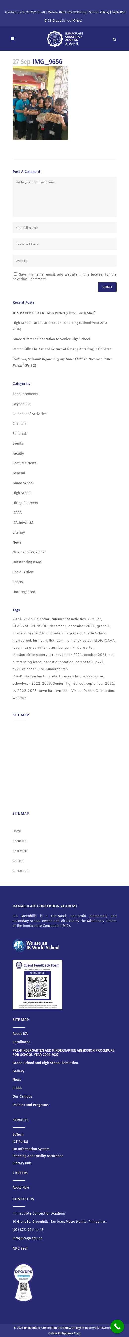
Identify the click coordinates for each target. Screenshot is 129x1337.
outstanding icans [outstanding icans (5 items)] (27, 662)
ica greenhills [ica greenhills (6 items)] (35, 647)
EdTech (18, 1134)
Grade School (23, 483)
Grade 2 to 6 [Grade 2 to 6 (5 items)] (38, 633)
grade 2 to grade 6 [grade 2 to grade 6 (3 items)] (66, 633)
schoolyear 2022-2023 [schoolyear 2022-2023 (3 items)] (32, 683)
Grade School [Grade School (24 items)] (95, 633)
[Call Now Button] (117, 1326)
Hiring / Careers (25, 503)
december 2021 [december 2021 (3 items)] (81, 626)
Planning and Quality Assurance (38, 1156)
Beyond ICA (21, 404)
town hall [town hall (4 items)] (46, 691)
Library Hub (22, 1163)
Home (17, 831)
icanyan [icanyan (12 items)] (64, 647)
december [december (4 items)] (58, 626)
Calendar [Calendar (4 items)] (42, 619)
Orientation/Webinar (29, 552)
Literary (19, 532)
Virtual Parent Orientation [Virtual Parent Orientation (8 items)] (92, 691)
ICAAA (17, 513)
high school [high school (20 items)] (22, 640)
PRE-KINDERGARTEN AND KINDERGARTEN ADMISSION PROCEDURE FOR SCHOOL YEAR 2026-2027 (63, 1053)
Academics (21, 739)
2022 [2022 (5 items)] (28, 619)
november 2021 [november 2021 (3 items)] (69, 655)
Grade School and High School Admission (45, 1063)
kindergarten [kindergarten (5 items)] (83, 647)
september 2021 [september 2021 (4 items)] (100, 683)
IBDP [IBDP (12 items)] (98, 640)
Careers (19, 797)
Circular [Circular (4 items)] (94, 619)
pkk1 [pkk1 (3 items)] (99, 662)
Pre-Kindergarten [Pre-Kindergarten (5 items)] (53, 669)
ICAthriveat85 (23, 523)
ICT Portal (20, 1142)
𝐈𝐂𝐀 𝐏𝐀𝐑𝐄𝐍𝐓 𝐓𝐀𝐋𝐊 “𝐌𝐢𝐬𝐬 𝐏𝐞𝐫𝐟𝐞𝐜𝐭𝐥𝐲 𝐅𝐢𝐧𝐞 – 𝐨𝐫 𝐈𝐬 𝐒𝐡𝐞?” (54, 313)
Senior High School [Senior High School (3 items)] (68, 683)
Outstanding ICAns (27, 562)
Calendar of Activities (30, 414)
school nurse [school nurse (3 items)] (92, 676)
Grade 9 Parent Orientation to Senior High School (51, 339)
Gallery (18, 1071)
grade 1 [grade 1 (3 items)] (103, 626)
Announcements (25, 394)
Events (18, 443)
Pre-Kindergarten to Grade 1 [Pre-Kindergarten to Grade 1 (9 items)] (37, 676)
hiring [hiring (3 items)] (38, 640)
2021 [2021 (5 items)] (17, 619)
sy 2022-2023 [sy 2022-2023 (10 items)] (25, 691)
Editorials (20, 434)
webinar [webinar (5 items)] (19, 698)
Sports (18, 582)
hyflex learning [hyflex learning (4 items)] (57, 640)
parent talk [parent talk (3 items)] (84, 662)
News (17, 542)
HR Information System (31, 1149)
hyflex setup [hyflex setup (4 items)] (82, 640)
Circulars (19, 424)
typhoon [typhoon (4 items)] (62, 691)
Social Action (23, 572)
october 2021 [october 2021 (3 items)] (95, 655)
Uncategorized (24, 592)
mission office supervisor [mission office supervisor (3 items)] (33, 655)
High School (22, 493)
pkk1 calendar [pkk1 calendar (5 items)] (24, 669)
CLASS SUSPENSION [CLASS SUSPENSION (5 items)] (30, 626)
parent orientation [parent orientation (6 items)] (58, 662)
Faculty (18, 453)
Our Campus (22, 1097)
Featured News (24, 463)
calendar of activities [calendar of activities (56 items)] (69, 619)
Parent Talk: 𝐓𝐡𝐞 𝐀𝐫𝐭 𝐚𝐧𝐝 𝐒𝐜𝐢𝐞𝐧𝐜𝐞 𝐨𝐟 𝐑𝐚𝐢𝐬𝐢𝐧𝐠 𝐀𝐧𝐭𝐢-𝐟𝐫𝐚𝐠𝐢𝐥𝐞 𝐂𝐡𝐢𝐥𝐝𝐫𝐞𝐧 (62, 349)
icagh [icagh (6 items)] (17, 647)
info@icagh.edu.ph (27, 1238)
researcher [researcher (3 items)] (71, 676)
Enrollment (21, 1042)
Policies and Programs (31, 1105)
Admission (21, 749)
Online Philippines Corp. (64, 1333)
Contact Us (20, 870)
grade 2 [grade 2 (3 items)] (19, 633)
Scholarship (22, 778)
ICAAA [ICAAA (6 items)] (109, 640)
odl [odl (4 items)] (111, 655)
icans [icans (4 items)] (52, 647)
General (19, 473)
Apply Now (21, 1187)
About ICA (20, 729)
